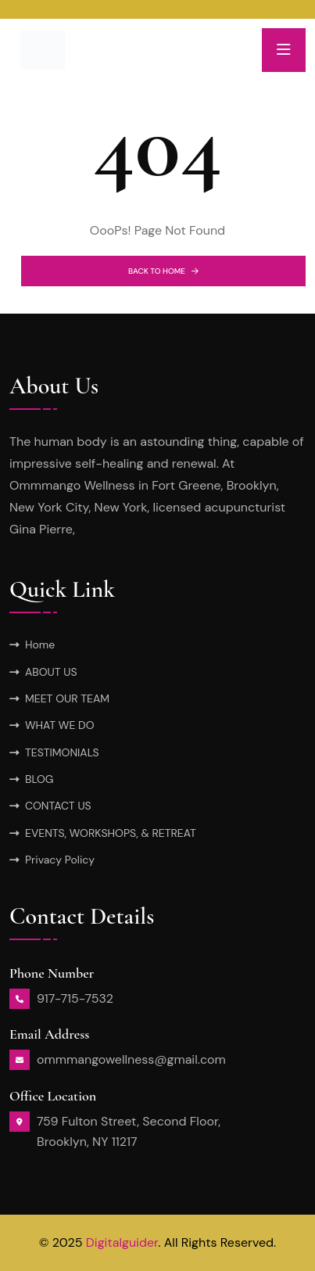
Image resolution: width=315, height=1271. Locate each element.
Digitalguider (122, 1242)
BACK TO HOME (163, 271)
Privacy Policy (60, 860)
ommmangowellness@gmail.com (131, 1059)
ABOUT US (51, 672)
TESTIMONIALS (62, 752)
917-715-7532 (75, 998)
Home (40, 644)
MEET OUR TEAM (67, 698)
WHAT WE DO (60, 725)
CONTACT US (58, 806)
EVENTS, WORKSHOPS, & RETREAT (110, 833)
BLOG (39, 779)
